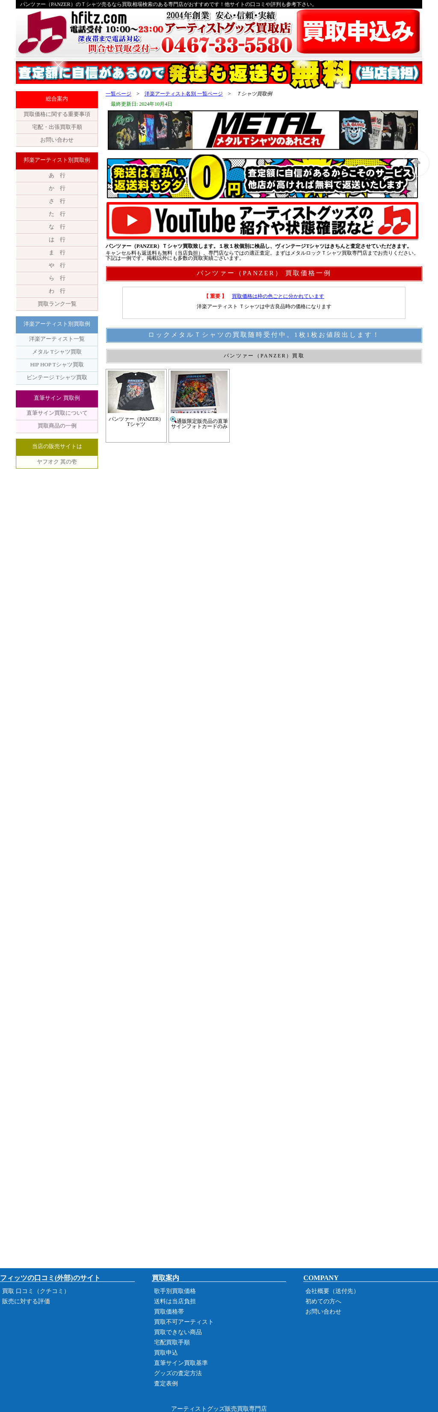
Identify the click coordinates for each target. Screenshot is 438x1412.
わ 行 (57, 291)
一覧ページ (118, 94)
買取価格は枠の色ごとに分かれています (278, 296)
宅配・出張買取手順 (57, 127)
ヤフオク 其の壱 (57, 461)
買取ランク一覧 (57, 303)
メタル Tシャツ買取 (56, 351)
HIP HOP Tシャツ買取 (56, 364)
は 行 (57, 239)
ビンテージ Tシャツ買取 (57, 377)
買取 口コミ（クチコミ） (36, 1291)
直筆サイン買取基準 (181, 1363)
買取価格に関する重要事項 (57, 114)
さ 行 (57, 201)
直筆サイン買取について (57, 413)
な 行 (57, 226)
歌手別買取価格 (175, 1291)
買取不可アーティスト (184, 1322)
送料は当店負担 (175, 1301)
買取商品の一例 (57, 425)
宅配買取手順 (172, 1342)
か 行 (57, 188)
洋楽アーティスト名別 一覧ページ (184, 94)
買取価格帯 (169, 1311)
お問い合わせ (57, 140)
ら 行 (57, 278)
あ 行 (57, 175)
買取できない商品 (178, 1332)
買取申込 (166, 1353)
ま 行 (57, 252)
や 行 (57, 265)
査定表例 (166, 1383)
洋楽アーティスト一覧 (57, 339)
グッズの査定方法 (178, 1373)
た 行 (57, 214)
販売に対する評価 (26, 1301)
